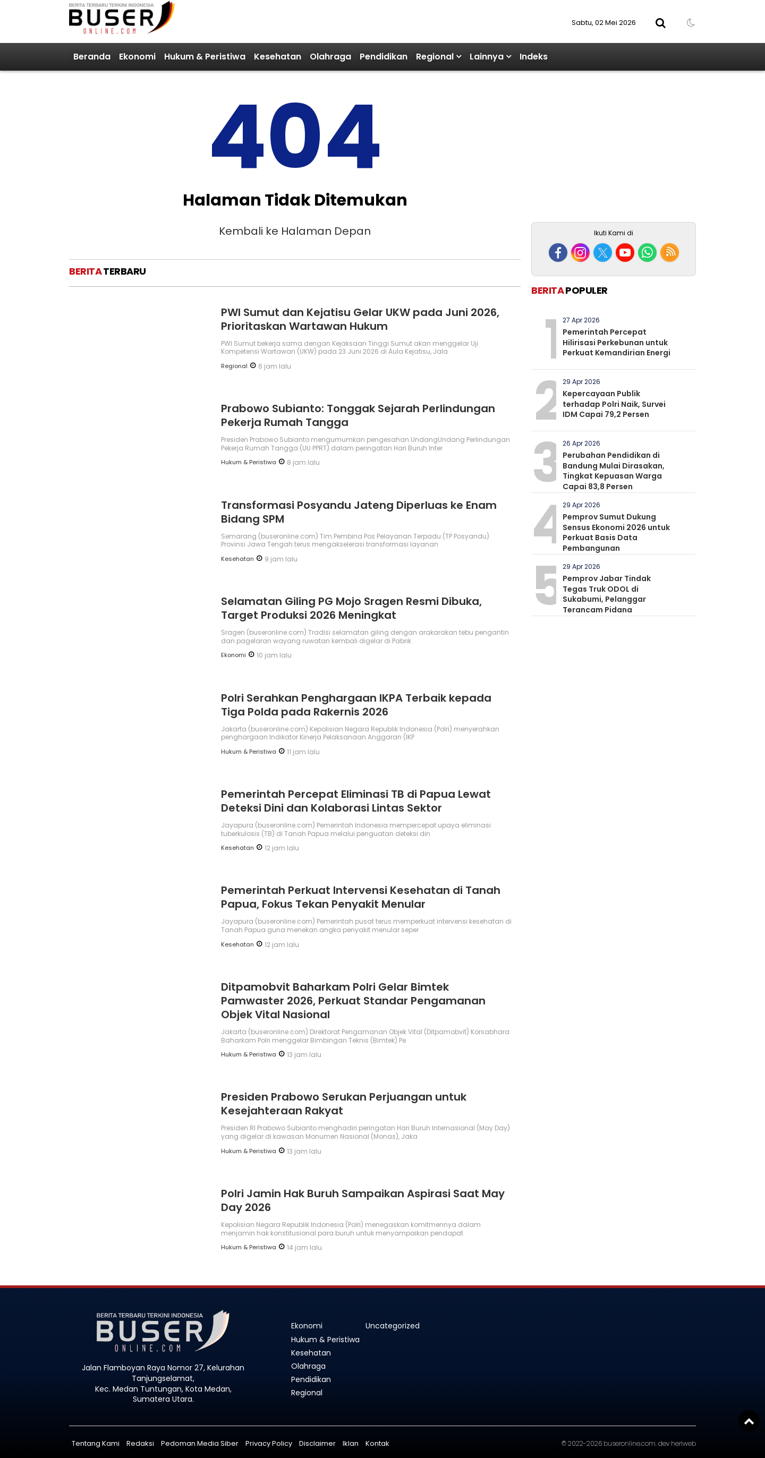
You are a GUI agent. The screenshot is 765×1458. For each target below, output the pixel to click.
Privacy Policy (268, 1443)
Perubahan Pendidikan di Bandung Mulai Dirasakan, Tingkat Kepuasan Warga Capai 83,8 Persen (614, 471)
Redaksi (140, 1443)
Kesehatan (277, 56)
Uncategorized (393, 1325)
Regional (435, 56)
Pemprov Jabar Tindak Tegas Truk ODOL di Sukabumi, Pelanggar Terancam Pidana (607, 594)
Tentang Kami (96, 1443)
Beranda (91, 56)
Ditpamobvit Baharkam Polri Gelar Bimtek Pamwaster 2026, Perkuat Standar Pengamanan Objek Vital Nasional (353, 1000)
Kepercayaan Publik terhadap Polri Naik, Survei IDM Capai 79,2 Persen (614, 404)
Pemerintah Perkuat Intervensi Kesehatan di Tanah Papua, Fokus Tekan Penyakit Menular (360, 897)
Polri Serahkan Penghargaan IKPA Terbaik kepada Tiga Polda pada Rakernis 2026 (356, 704)
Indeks (534, 56)
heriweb (683, 1443)
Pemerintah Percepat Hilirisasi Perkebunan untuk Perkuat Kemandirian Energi (616, 342)
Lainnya (487, 56)
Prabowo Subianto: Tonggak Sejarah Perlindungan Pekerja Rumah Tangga (358, 415)
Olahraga (330, 56)
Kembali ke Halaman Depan (295, 231)
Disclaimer (317, 1443)
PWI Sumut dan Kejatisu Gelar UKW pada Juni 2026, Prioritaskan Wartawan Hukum (360, 319)
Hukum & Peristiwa (204, 56)
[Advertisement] (613, 147)
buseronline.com (630, 1443)
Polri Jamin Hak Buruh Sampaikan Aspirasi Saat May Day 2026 (363, 1200)
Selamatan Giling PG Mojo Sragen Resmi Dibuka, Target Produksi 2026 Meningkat (351, 608)
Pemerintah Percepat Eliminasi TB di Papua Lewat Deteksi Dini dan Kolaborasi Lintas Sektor (356, 801)
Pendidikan (383, 56)
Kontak (377, 1443)
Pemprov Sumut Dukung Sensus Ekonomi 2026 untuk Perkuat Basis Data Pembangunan (616, 532)
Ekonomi (137, 56)
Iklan (351, 1443)
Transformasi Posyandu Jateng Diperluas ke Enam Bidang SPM (359, 512)
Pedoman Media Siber (200, 1443)
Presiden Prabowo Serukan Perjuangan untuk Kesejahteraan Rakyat (343, 1103)
